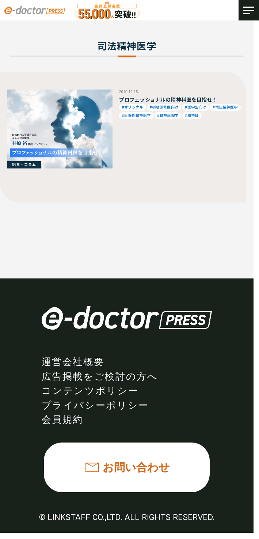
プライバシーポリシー (95, 405)
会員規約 (63, 419)
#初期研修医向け (164, 107)
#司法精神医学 (225, 107)
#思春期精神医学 (136, 115)
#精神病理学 (167, 115)
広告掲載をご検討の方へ (100, 376)
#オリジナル (132, 107)
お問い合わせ (136, 467)
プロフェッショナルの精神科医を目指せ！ (168, 99)
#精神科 (191, 115)
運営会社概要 (73, 361)
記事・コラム (24, 164)
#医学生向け (195, 107)
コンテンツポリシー (90, 390)
